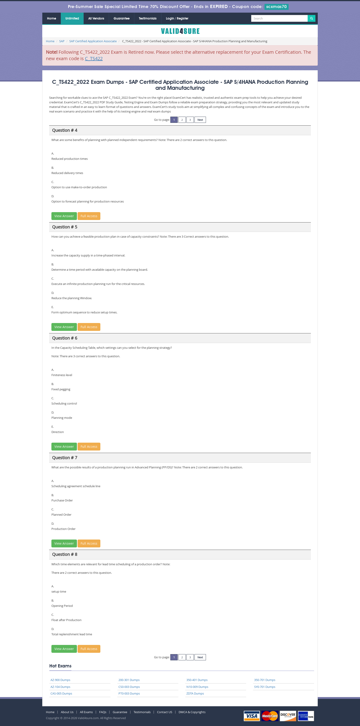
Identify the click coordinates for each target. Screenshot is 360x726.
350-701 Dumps (264, 680)
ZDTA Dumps (195, 693)
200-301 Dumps (129, 680)
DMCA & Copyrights (192, 712)
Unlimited (72, 18)
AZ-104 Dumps (60, 687)
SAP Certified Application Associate (93, 41)
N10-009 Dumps (197, 687)
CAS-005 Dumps (61, 693)
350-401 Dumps (197, 680)
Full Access (89, 216)
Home (51, 18)
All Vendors (96, 18)
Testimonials (148, 18)
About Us (67, 712)
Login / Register (177, 18)
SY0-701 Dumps (264, 687)
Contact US (164, 712)
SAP (62, 41)
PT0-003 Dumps (129, 693)
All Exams (86, 712)
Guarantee (121, 18)
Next (200, 119)
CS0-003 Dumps (129, 687)
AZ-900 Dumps (60, 680)
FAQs (102, 712)
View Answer (64, 216)
